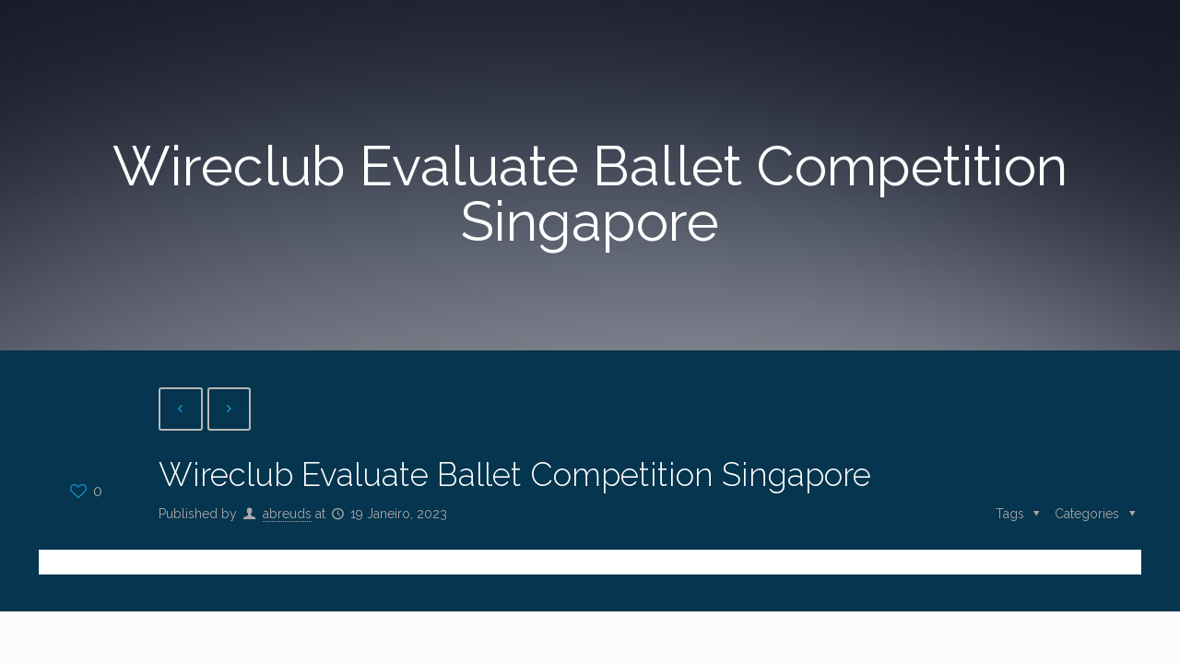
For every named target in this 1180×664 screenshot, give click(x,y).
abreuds (287, 513)
